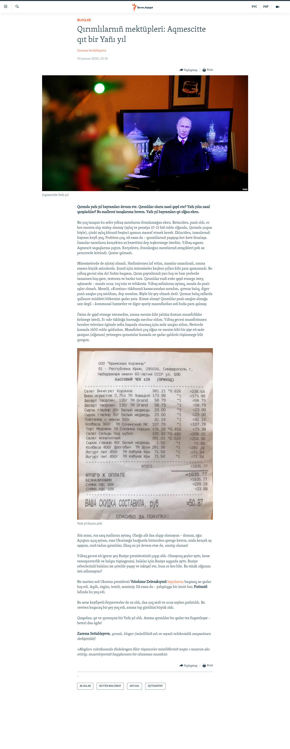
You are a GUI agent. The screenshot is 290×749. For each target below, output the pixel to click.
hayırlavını (175, 582)
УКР (265, 6)
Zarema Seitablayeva (91, 50)
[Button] (188, 70)
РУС (254, 6)
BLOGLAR (84, 20)
